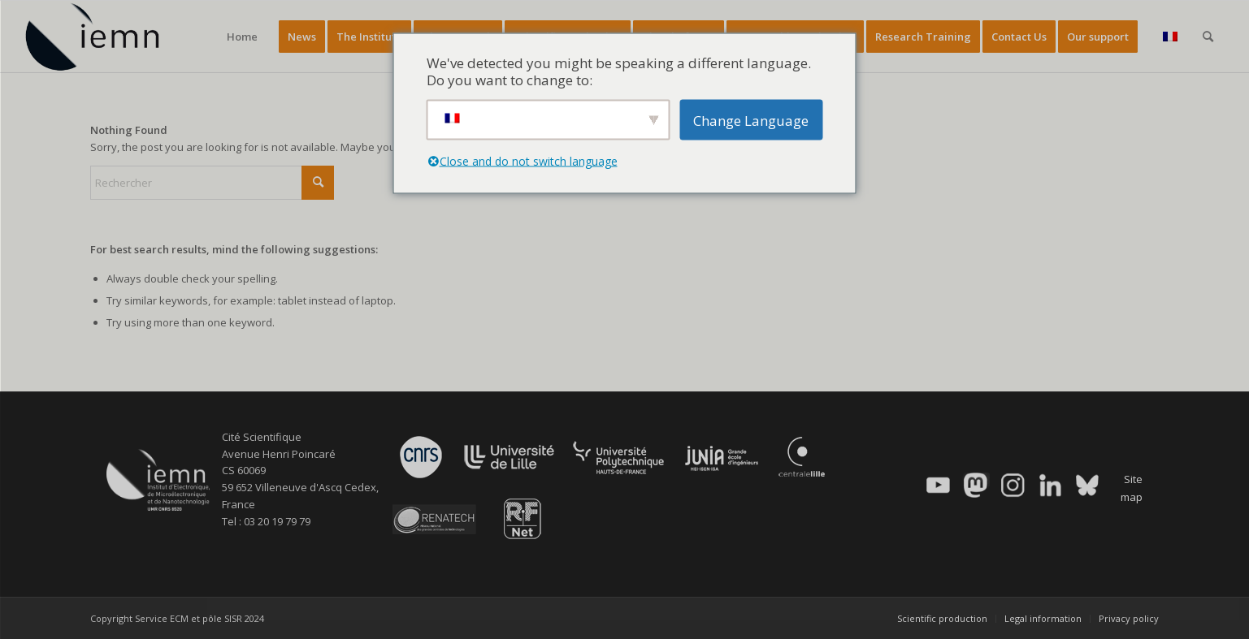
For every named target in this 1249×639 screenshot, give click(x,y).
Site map (1132, 487)
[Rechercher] (1208, 36)
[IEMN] (103, 36)
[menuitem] (242, 36)
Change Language (751, 119)
